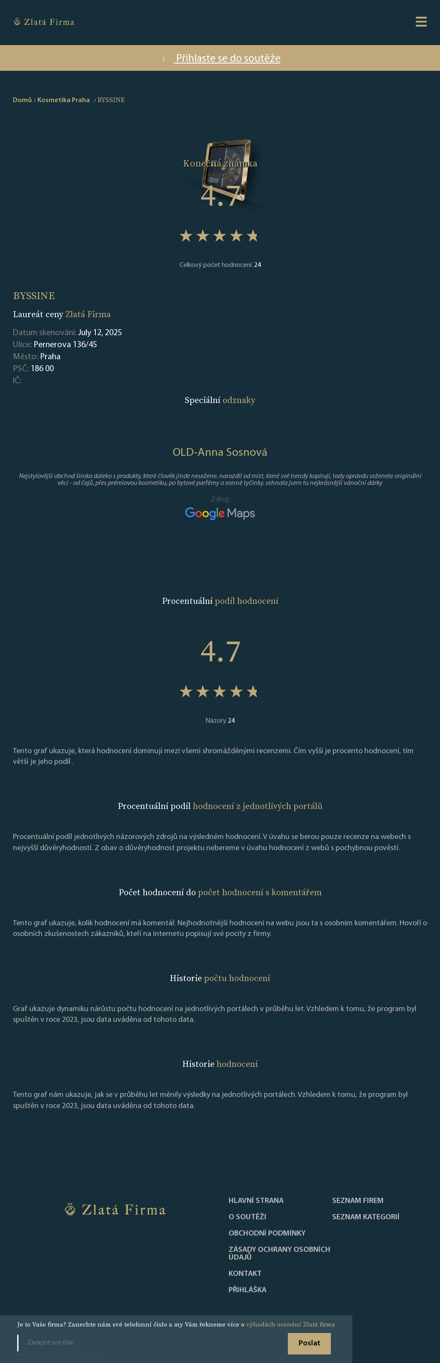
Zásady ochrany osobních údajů (279, 1254)
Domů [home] (22, 100)
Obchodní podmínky (267, 1234)
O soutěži (247, 1217)
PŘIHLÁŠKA (247, 1290)
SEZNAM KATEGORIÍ (366, 1217)
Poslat (310, 1343)
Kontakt (245, 1274)
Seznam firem (358, 1201)
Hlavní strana (256, 1201)
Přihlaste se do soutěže (220, 59)
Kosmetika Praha (63, 100)
